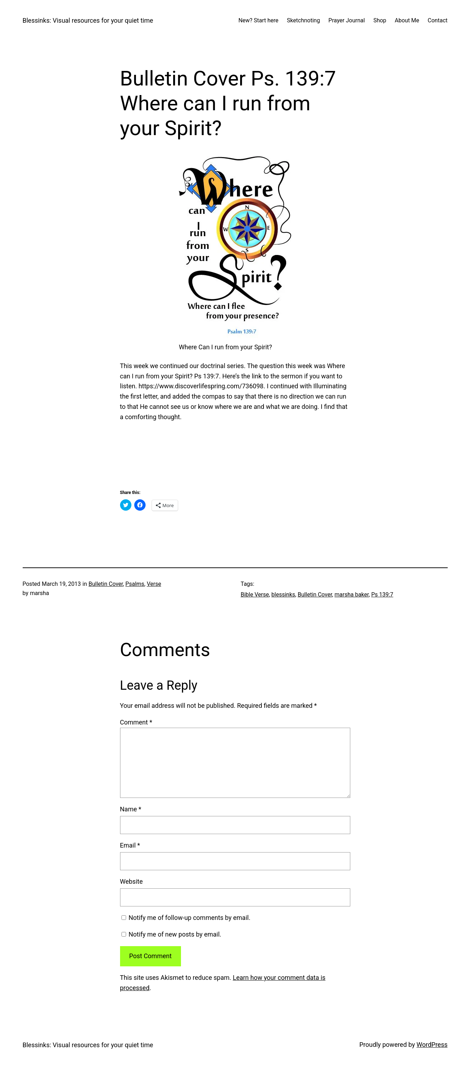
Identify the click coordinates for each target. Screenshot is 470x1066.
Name (130, 809)
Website (131, 881)
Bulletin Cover (106, 584)
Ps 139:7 (382, 594)
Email (130, 845)
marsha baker (352, 594)
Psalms (134, 584)
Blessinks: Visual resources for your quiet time (88, 20)
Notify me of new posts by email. (175, 934)
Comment (136, 722)
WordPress (432, 1044)
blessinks (283, 594)
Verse (154, 584)
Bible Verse (255, 594)
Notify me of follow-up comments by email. (189, 917)
